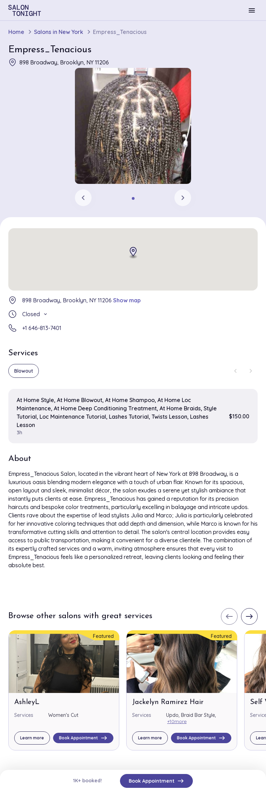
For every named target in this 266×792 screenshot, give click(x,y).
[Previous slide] (83, 197)
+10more (177, 721)
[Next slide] (182, 197)
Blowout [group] (23, 371)
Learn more (32, 737)
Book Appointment (156, 780)
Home (16, 32)
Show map (127, 300)
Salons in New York (58, 32)
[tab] (133, 198)
